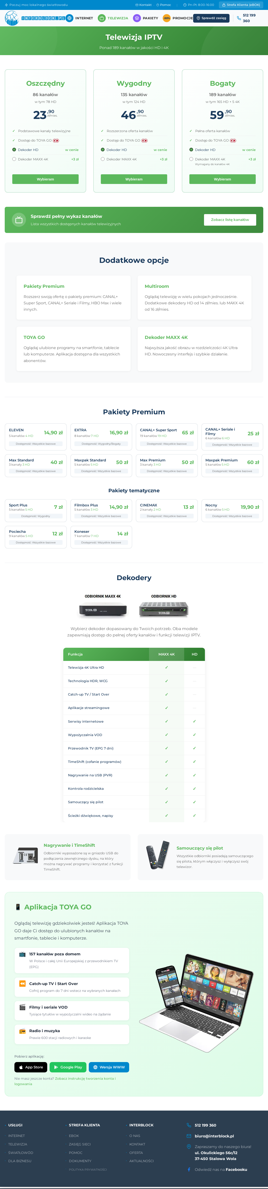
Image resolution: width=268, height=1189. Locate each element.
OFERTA (136, 1155)
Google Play (68, 1069)
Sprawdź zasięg (211, 18)
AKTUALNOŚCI (141, 1163)
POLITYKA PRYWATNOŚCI (88, 1172)
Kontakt (144, 5)
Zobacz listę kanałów (230, 219)
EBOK (74, 1138)
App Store (31, 1069)
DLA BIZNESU (19, 1163)
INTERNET (16, 1138)
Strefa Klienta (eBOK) (241, 5)
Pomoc (163, 5)
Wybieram (45, 179)
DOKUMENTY (80, 1163)
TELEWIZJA (17, 1146)
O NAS (134, 1138)
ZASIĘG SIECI (80, 1146)
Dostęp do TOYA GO (38, 140)
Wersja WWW (109, 1069)
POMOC (75, 1155)
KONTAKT (137, 1146)
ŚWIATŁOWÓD (20, 1155)
